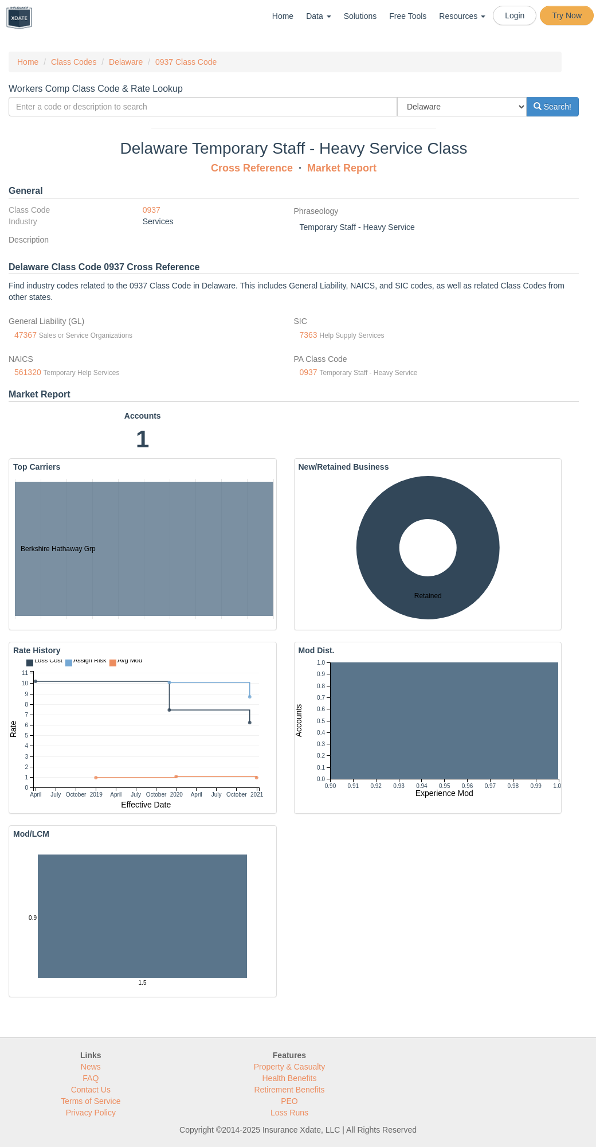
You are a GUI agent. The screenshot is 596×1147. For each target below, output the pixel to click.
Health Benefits (289, 1078)
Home (282, 16)
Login (514, 15)
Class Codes (73, 62)
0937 (151, 209)
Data (318, 16)
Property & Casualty (290, 1066)
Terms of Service (90, 1101)
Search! (552, 106)
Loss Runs (289, 1112)
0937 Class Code (186, 62)
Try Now (567, 15)
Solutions (360, 16)
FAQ (91, 1078)
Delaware (126, 62)
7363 (308, 335)
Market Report (342, 168)
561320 (27, 372)
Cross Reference (252, 168)
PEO (289, 1101)
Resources (462, 16)
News (91, 1066)
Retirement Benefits (289, 1089)
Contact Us (91, 1089)
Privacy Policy (91, 1112)
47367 (25, 335)
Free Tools (407, 16)
